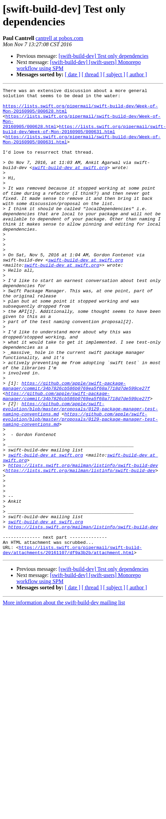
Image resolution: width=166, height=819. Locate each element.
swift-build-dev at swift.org (69, 184)
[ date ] (72, 74)
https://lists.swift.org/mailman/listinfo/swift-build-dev (83, 541)
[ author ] (137, 74)
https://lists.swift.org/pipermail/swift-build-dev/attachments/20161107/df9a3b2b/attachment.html (72, 643)
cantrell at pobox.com (59, 38)
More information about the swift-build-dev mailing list (64, 696)
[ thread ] (92, 74)
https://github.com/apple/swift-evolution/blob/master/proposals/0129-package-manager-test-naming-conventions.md (80, 473)
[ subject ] (114, 74)
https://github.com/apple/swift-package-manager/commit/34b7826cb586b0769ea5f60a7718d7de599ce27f (76, 445)
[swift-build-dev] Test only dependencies (104, 56)
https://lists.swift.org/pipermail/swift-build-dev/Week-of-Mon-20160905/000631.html (84, 137)
